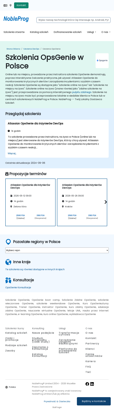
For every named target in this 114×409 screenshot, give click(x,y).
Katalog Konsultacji (39, 355)
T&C (88, 372)
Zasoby (10, 350)
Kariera (91, 361)
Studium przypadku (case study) (41, 339)
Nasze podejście (43, 333)
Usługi (90, 32)
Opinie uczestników (94, 355)
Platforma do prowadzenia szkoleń (68, 350)
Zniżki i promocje (12, 339)
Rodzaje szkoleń (16, 345)
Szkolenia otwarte (14, 32)
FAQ (88, 366)
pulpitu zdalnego (81, 92)
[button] (105, 202)
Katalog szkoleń (39, 32)
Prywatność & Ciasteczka (57, 401)
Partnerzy (92, 343)
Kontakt (21, 5)
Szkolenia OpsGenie (51, 49)
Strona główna (13, 49)
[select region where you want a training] (57, 250)
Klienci (90, 349)
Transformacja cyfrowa (69, 333)
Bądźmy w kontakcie (94, 401)
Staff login (57, 407)
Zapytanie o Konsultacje (40, 348)
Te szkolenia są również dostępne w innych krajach (35, 269)
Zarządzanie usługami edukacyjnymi (68, 341)
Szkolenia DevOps (31, 49)
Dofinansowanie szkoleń (67, 32)
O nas (105, 32)
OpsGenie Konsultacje (18, 287)
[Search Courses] (73, 20)
